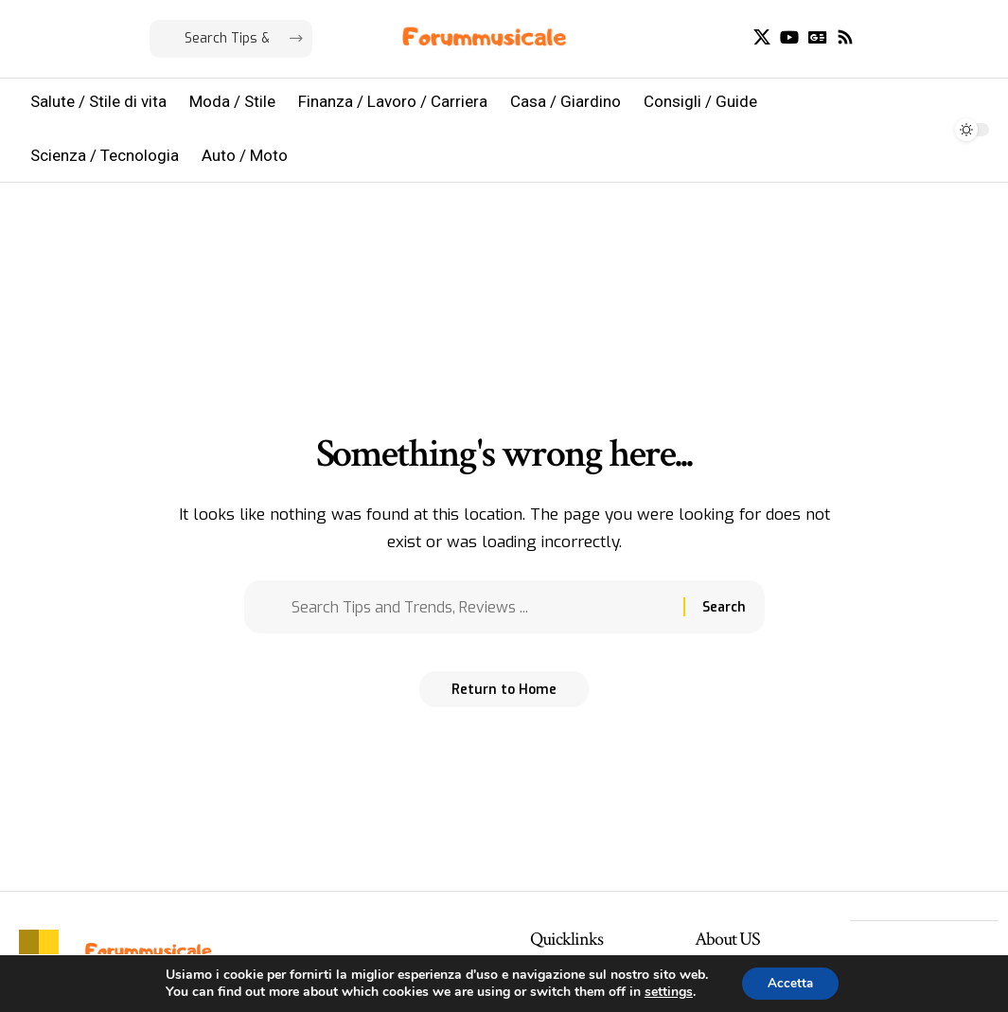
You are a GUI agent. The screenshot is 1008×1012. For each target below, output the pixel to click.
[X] (762, 37)
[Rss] (845, 37)
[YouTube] (789, 37)
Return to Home (504, 695)
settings (666, 991)
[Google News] (818, 37)
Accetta (790, 982)
